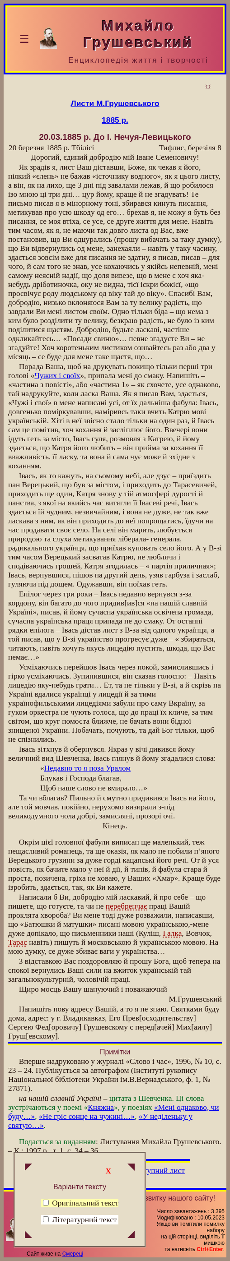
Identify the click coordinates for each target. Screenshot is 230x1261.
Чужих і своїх (57, 375)
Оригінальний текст (80, 1203)
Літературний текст (84, 1219)
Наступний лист (158, 1170)
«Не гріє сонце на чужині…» (87, 1116)
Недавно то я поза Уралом (87, 768)
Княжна (101, 1107)
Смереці (72, 1254)
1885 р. (115, 120)
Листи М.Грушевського (115, 103)
